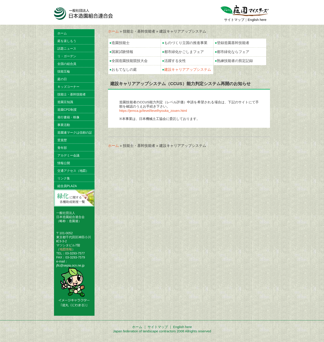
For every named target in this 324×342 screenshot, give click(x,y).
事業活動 (63, 125)
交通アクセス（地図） (73, 170)
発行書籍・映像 (68, 117)
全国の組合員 (66, 64)
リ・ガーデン (66, 56)
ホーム (113, 31)
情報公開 (63, 163)
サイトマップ (234, 20)
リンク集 (63, 178)
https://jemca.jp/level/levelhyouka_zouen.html (153, 111)
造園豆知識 (65, 102)
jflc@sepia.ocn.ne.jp (70, 265)
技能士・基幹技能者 (71, 94)
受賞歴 (62, 140)
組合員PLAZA (67, 186)
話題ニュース (66, 48)
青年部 (62, 148)
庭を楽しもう (66, 41)
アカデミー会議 (68, 155)
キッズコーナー (68, 86)
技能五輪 (63, 71)
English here (257, 20)
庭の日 (62, 79)
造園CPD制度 (67, 109)
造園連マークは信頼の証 (74, 132)
